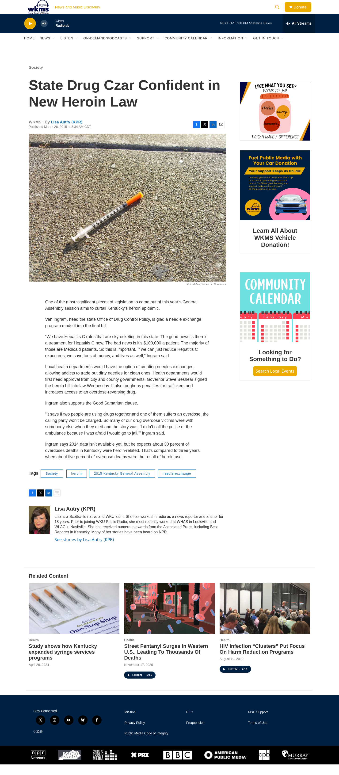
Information (230, 49)
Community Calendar (186, 49)
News (45, 49)
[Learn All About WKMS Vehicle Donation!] (275, 196)
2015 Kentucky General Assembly (122, 484)
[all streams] (298, 34)
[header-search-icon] (279, 12)
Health (34, 651)
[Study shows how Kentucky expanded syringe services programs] (74, 619)
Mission (130, 723)
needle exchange (177, 484)
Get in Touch (266, 49)
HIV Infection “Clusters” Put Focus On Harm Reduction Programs (262, 659)
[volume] (44, 34)
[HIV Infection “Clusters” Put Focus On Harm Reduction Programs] (265, 619)
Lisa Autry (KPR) (66, 132)
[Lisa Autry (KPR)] (39, 530)
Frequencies (195, 733)
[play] (30, 34)
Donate (303, 12)
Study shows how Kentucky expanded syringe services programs (63, 662)
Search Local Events (275, 381)
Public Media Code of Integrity (146, 744)
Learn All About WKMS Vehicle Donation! (275, 248)
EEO (189, 723)
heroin (76, 484)
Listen (67, 49)
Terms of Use (257, 733)
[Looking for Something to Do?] (275, 317)
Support (145, 49)
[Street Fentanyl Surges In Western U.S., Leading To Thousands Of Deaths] (169, 619)
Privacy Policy (135, 733)
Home (29, 49)
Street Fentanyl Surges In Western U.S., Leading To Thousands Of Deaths (166, 662)
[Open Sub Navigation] (54, 49)
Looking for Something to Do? (275, 366)
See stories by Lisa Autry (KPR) (84, 550)
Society (36, 78)
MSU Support (258, 723)
